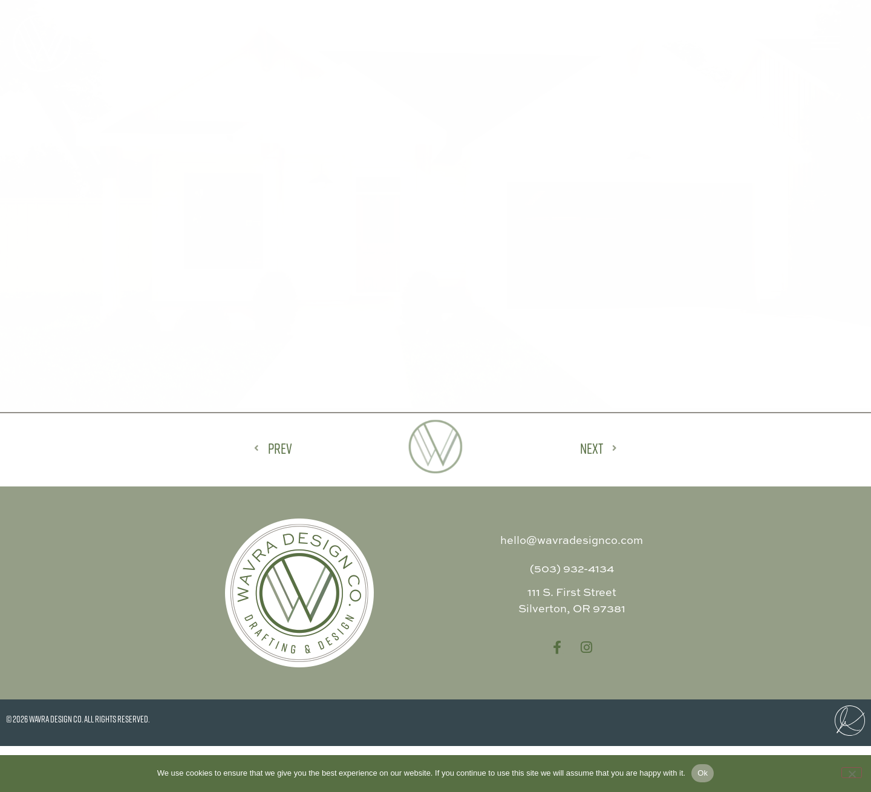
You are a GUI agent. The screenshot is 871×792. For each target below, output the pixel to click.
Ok (702, 772)
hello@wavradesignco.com (571, 586)
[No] (851, 772)
